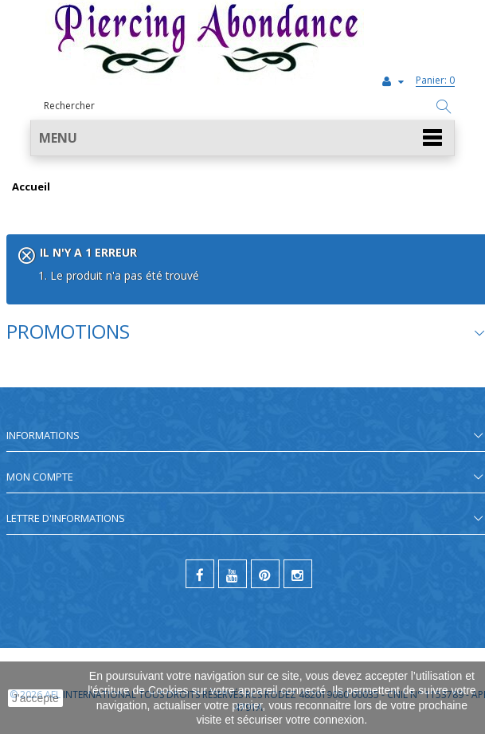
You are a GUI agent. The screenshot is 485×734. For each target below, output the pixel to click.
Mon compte (39, 476)
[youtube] (232, 573)
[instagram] (298, 573)
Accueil (31, 187)
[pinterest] (265, 573)
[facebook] (200, 573)
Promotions (68, 331)
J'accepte (35, 698)
